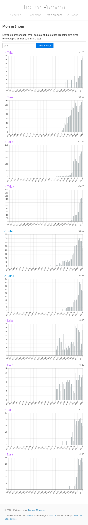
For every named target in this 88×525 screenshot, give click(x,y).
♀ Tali (8, 409)
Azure (53, 515)
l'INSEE (29, 515)
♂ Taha (9, 231)
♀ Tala (8, 52)
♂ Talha (9, 275)
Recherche (35, 15)
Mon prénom (54, 15)
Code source (10, 519)
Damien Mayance (36, 510)
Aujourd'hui (16, 15)
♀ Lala (8, 320)
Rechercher (45, 45)
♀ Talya (9, 186)
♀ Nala (8, 454)
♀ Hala (8, 365)
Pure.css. (78, 515)
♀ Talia (8, 141)
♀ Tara (8, 97)
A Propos (73, 15)
